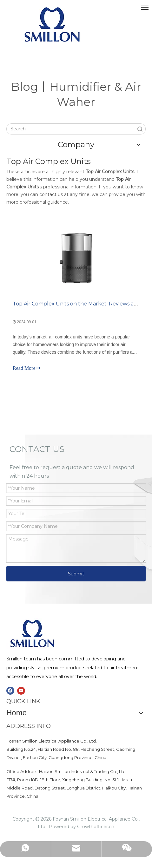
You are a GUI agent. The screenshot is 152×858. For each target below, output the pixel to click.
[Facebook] (10, 691)
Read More (27, 368)
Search (140, 129)
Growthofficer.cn (95, 826)
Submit (76, 574)
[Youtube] (21, 691)
